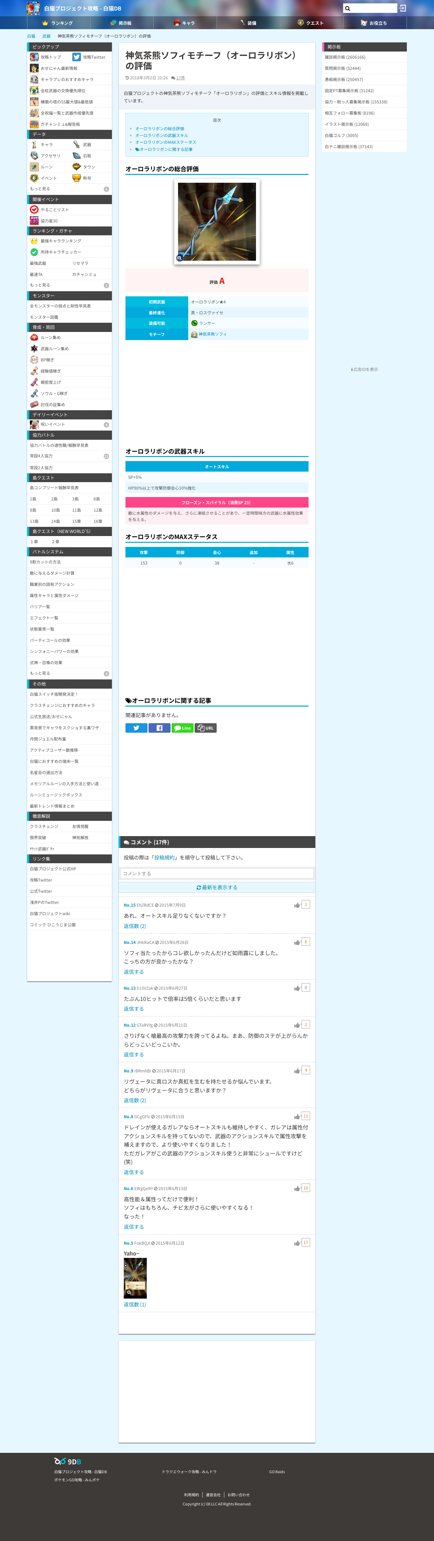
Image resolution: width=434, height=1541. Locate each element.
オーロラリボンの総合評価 (159, 128)
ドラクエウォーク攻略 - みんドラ (189, 1471)
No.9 (128, 1070)
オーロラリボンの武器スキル (161, 135)
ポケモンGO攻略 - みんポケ (77, 1479)
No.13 (130, 988)
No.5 (128, 1243)
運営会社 (213, 1494)
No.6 (128, 1188)
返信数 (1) (135, 1304)
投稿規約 (164, 857)
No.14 (130, 942)
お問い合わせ (239, 1494)
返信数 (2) (135, 925)
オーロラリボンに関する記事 (164, 149)
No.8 (128, 1116)
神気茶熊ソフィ (213, 334)
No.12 (130, 1025)
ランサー (203, 323)
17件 (180, 77)
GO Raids (277, 1471)
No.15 (130, 905)
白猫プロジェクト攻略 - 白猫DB (82, 8)
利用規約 (191, 1494)
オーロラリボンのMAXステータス (165, 142)
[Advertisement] (217, 391)
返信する (134, 971)
